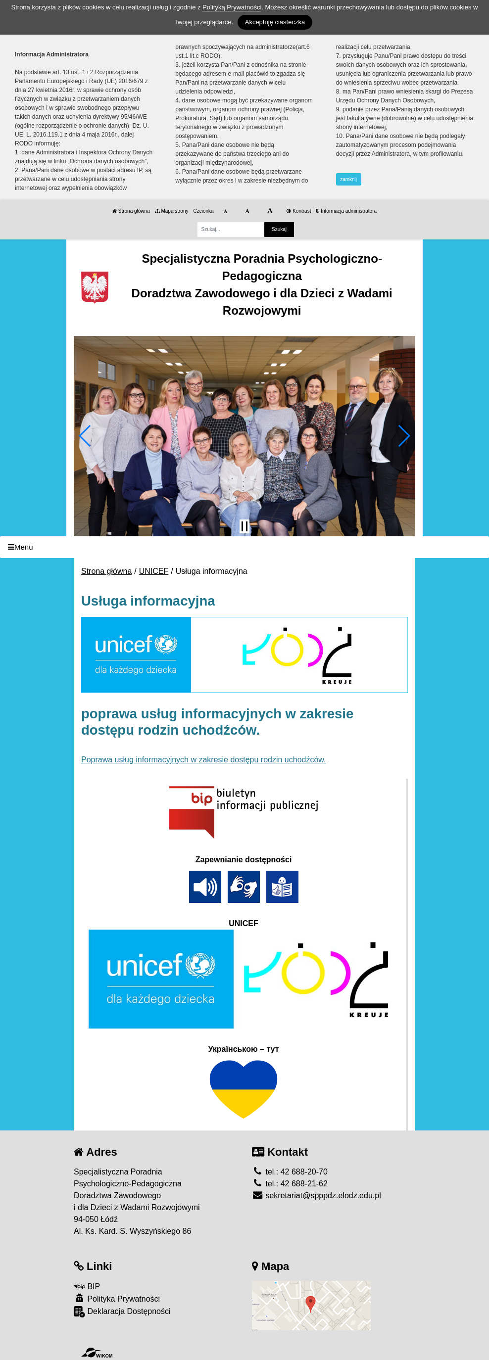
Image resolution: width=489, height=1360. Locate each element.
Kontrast (299, 211)
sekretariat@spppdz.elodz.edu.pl (316, 1195)
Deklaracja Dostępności (122, 1311)
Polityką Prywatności (231, 7)
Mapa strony (172, 211)
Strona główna (131, 211)
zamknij (348, 179)
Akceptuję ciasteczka (275, 22)
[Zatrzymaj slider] (244, 526)
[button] (85, 436)
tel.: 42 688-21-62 (290, 1183)
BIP (87, 1286)
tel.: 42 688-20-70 (290, 1172)
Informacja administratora (346, 211)
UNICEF (154, 571)
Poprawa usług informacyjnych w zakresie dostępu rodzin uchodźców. (203, 759)
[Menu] (244, 547)
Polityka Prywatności (117, 1298)
